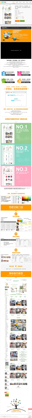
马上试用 (22, 21)
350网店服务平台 (2, 2)
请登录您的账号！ (3, 0)
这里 (19, 50)
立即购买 (17, 21)
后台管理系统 (5, 2)
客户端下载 (30, 0)
